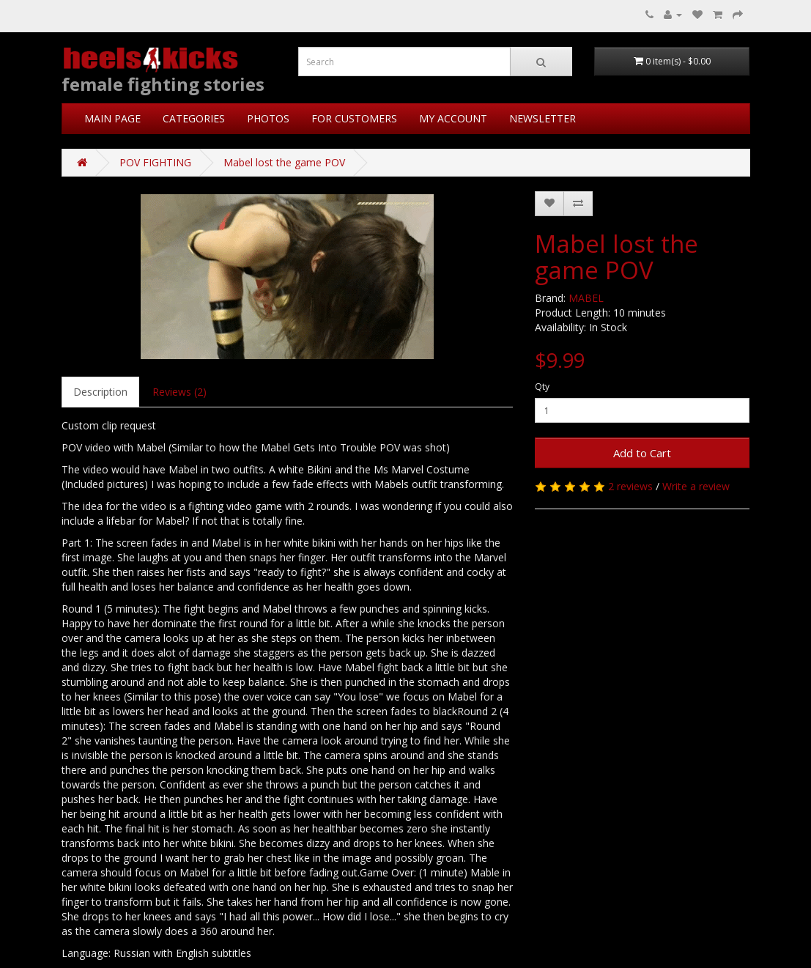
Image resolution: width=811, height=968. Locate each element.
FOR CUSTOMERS (354, 118)
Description (100, 392)
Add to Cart (642, 453)
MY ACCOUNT (453, 118)
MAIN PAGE (112, 118)
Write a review (696, 486)
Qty (542, 386)
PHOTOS (268, 118)
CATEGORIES (194, 118)
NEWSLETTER (542, 118)
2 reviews (630, 486)
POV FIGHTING (155, 162)
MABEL (586, 298)
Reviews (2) (179, 392)
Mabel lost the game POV (284, 162)
